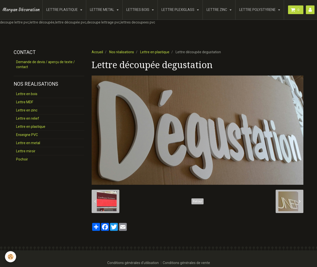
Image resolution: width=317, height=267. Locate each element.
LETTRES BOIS (138, 10)
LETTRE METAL (102, 10)
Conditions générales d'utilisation (133, 263)
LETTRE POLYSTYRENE (257, 10)
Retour (197, 201)
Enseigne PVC (27, 135)
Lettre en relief (27, 118)
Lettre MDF (24, 102)
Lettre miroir (25, 151)
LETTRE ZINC (217, 10)
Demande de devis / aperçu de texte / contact (45, 64)
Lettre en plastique (154, 52)
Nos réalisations (121, 52)
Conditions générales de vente (186, 263)
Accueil (97, 52)
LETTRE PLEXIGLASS (178, 10)
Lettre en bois (26, 94)
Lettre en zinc (26, 110)
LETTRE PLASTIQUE (62, 10)
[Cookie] (10, 256)
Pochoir (22, 159)
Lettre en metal (28, 143)
